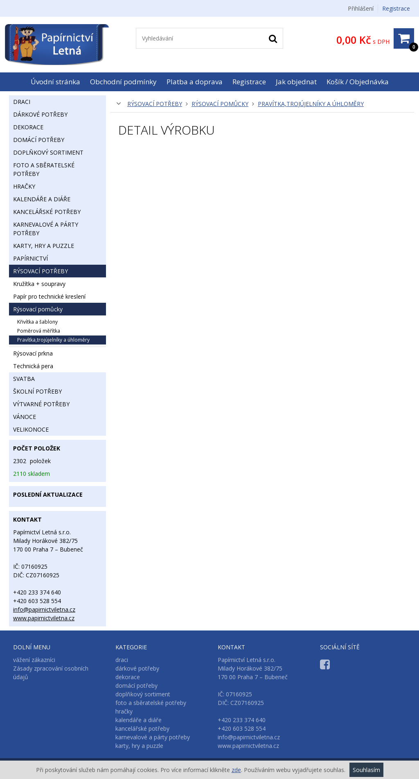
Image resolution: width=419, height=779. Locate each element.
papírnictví (30, 258)
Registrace (396, 8)
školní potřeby (37, 391)
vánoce (24, 417)
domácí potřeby (38, 140)
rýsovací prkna (33, 353)
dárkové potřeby (40, 114)
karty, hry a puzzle (43, 246)
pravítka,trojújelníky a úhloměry (311, 104)
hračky (24, 186)
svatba (24, 379)
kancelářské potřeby (47, 212)
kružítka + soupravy (39, 284)
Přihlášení (361, 8)
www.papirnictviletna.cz (43, 618)
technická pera (33, 366)
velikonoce (31, 429)
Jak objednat (296, 81)
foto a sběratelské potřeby (43, 169)
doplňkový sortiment (48, 152)
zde (236, 770)
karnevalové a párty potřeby (45, 229)
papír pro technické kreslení (49, 296)
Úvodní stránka (55, 81)
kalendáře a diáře (41, 199)
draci (21, 102)
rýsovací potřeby (154, 104)
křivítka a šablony (37, 321)
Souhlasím (366, 770)
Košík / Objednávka (358, 81)
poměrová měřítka (38, 330)
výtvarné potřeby (41, 404)
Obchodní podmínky (123, 81)
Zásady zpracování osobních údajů (50, 672)
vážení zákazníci (34, 660)
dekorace (28, 127)
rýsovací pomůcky (219, 104)
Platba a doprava (195, 81)
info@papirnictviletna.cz (44, 609)
